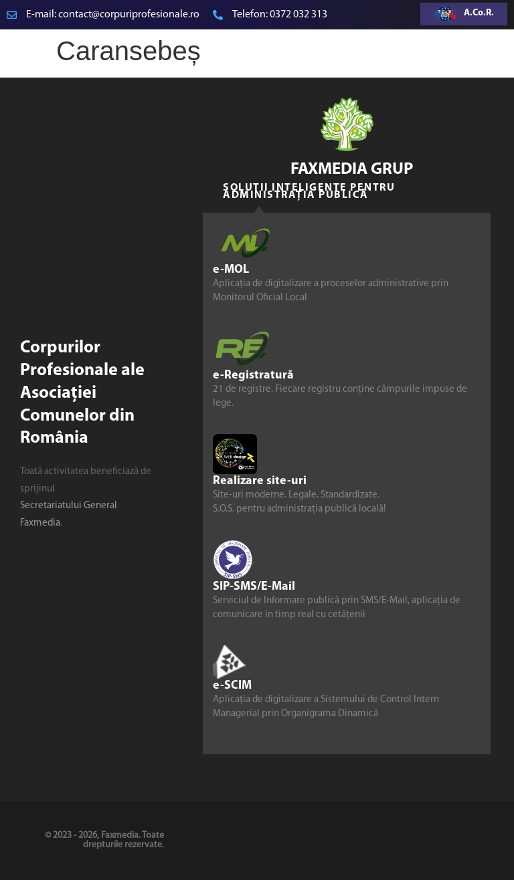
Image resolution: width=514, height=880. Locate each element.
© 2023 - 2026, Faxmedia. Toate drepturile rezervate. (104, 840)
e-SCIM (232, 685)
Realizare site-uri (260, 481)
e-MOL (231, 269)
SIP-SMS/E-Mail (254, 586)
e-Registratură (253, 375)
